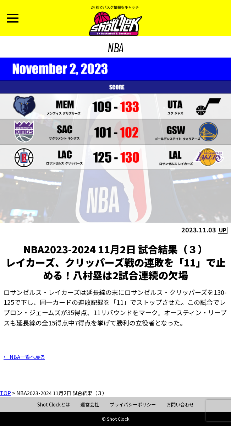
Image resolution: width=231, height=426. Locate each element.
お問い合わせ (180, 404)
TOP (5, 393)
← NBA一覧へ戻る (24, 356)
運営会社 (90, 404)
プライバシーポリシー (133, 404)
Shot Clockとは (53, 404)
